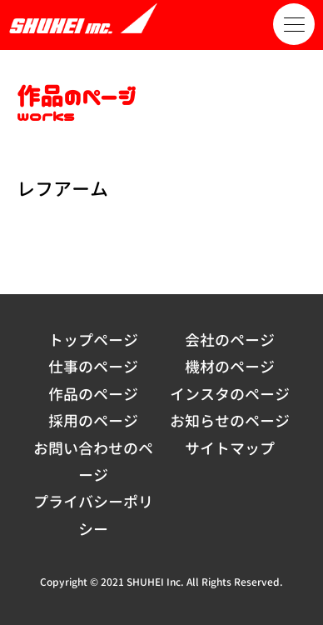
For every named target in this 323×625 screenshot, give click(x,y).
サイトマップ (230, 448)
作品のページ (93, 394)
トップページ (93, 340)
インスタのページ (230, 394)
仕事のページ (93, 367)
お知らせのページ (230, 421)
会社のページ (230, 340)
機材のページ (230, 367)
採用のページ (93, 421)
